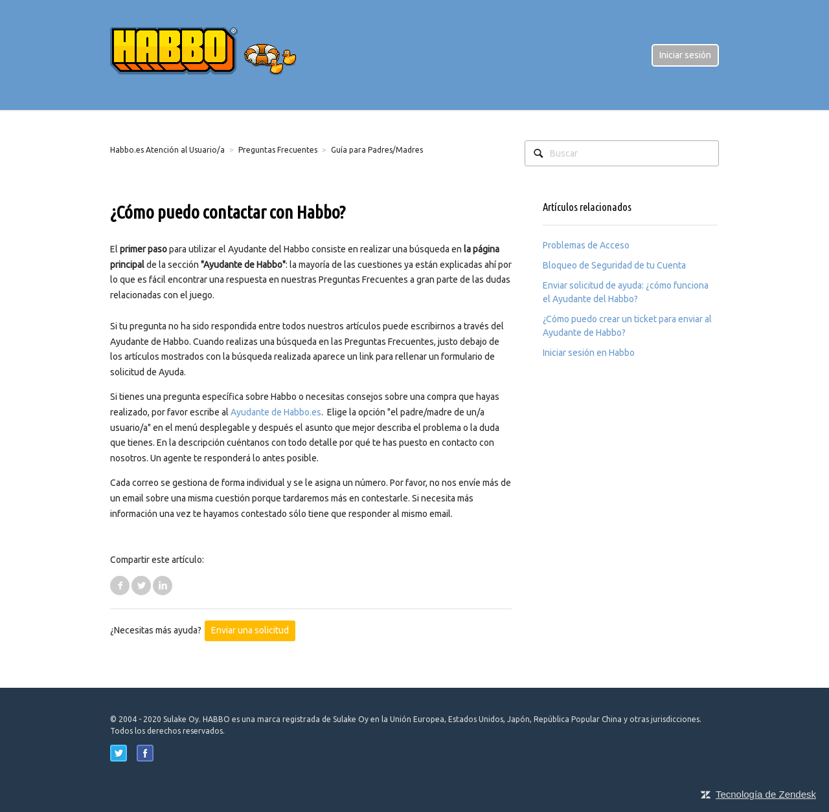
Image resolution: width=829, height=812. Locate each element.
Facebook (120, 585)
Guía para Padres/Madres (377, 150)
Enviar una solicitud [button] (250, 630)
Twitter (141, 585)
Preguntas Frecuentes (277, 150)
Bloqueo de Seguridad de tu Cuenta (614, 265)
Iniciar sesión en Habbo (589, 352)
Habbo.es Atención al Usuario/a (167, 150)
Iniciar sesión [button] (685, 55)
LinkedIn (162, 585)
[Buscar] (622, 153)
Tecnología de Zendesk (766, 794)
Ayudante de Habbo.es (276, 412)
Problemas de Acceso (586, 245)
